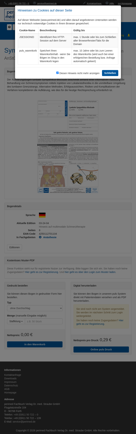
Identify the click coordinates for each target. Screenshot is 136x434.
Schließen (110, 73)
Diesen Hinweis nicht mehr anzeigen (79, 73)
